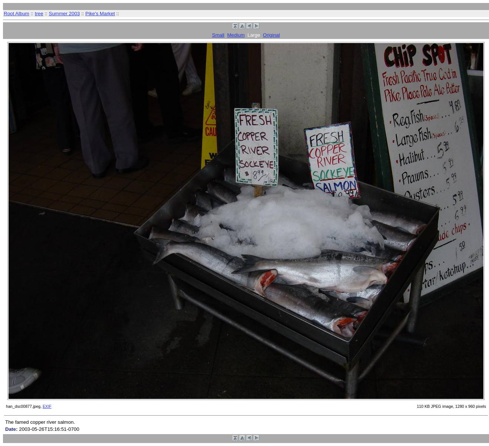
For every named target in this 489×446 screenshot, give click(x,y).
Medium (235, 35)
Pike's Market (100, 13)
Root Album (16, 13)
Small (218, 35)
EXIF (47, 406)
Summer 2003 (64, 13)
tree (39, 13)
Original (271, 35)
